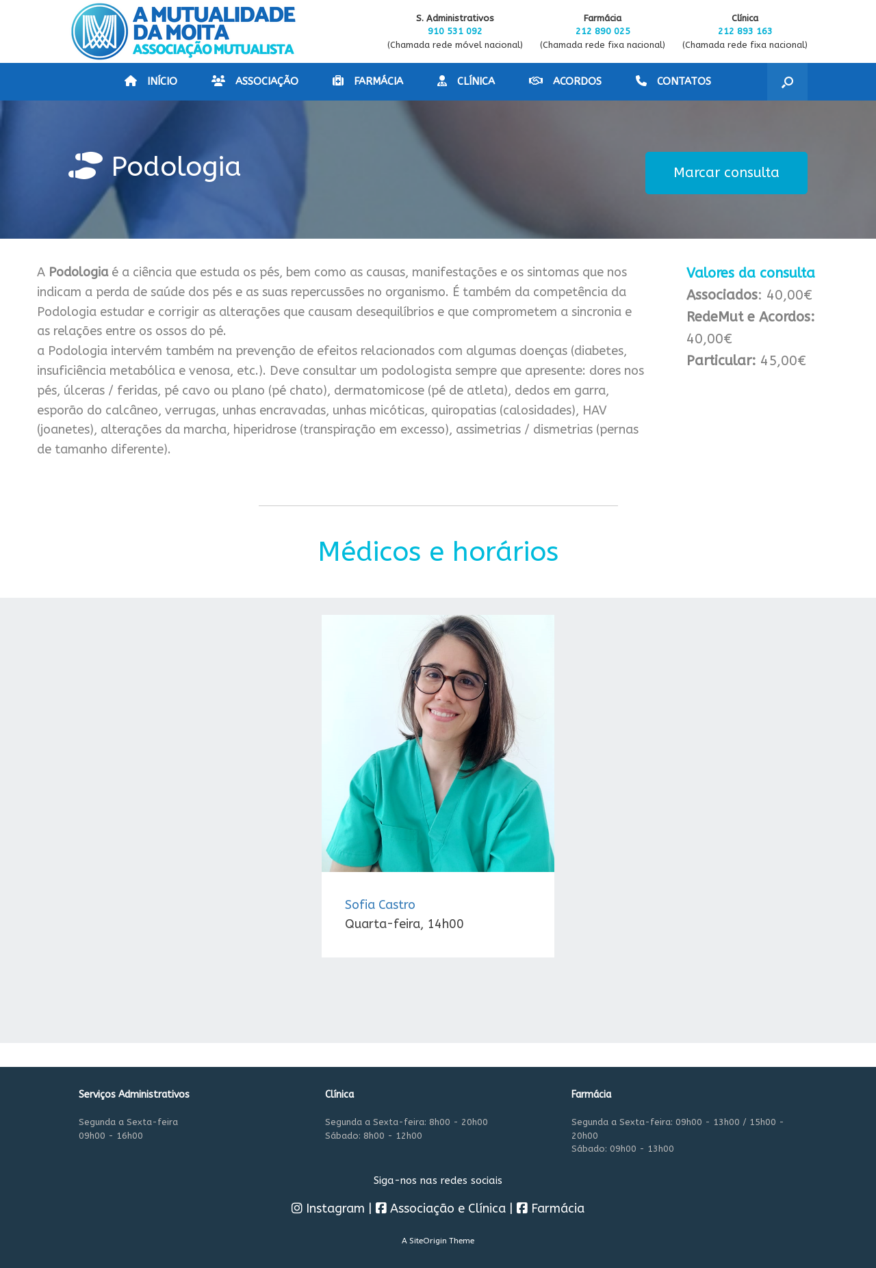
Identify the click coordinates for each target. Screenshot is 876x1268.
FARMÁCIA (368, 81)
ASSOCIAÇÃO (254, 81)
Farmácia (550, 1208)
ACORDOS (565, 81)
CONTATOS (673, 81)
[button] (787, 82)
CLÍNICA (466, 81)
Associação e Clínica (441, 1208)
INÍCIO (151, 81)
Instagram (328, 1208)
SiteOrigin (428, 1240)
